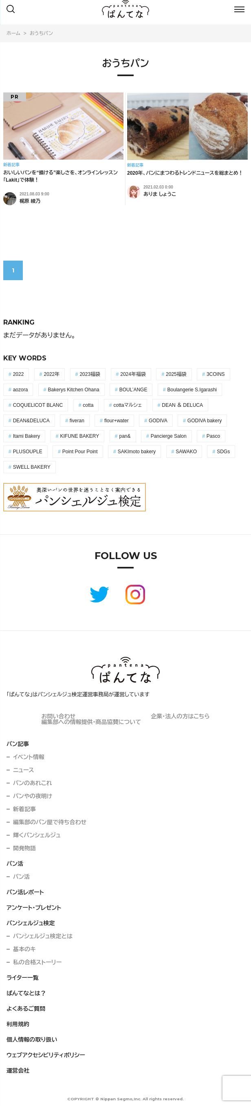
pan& (124, 436)
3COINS (216, 374)
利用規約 (18, 1024)
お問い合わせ (58, 716)
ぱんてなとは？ (26, 993)
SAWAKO (186, 451)
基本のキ (24, 949)
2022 (18, 374)
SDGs (223, 451)
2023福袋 (89, 374)
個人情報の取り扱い (32, 1039)
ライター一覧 (23, 977)
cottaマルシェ (127, 405)
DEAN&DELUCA (31, 421)
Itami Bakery (26, 436)
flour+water (116, 421)
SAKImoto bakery (137, 451)
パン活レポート (25, 892)
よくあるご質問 (26, 1008)
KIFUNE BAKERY (79, 436)
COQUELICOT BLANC (38, 405)
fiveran (77, 421)
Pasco (213, 436)
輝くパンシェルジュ (37, 835)
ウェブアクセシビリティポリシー (46, 1055)
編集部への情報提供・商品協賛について (91, 722)
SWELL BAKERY (32, 467)
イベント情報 (28, 757)
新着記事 (24, 809)
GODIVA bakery (204, 421)
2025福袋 (176, 374)
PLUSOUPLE (27, 451)
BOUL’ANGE (133, 390)
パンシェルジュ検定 (31, 923)
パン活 (15, 863)
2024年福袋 (133, 374)
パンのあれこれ (32, 783)
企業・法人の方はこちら (180, 716)
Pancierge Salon (169, 436)
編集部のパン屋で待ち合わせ (49, 822)
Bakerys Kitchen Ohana (73, 390)
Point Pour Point (80, 451)
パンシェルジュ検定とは (43, 936)
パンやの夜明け (32, 796)
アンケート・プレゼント (34, 907)
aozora (20, 390)
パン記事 (18, 744)
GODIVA (158, 421)
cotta (88, 405)
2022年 (52, 374)
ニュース (23, 770)
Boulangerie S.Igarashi (192, 390)
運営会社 (18, 1070)
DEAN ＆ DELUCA (182, 405)
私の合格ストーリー (37, 962)
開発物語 (24, 848)
